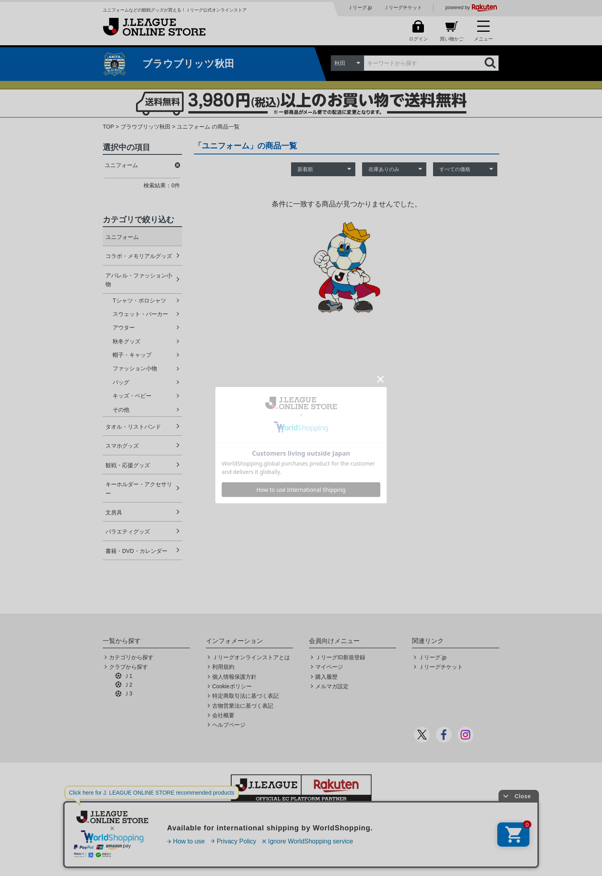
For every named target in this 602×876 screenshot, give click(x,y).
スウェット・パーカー (140, 314)
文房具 (113, 512)
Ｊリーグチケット (403, 7)
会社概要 (223, 715)
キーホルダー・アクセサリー (138, 488)
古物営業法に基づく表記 (242, 706)
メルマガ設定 (332, 686)
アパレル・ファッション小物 (138, 279)
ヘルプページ (228, 725)
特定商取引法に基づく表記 (245, 696)
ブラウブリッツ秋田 (146, 126)
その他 (121, 409)
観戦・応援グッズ (127, 465)
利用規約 (223, 667)
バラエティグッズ (127, 531)
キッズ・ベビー (132, 396)
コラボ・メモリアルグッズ (138, 256)
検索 (490, 63)
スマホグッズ (122, 446)
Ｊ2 (128, 685)
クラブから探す (128, 667)
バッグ (121, 382)
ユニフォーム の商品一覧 (208, 126)
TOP (108, 126)
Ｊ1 (128, 676)
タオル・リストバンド (133, 427)
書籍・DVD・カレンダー (136, 551)
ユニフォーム (122, 237)
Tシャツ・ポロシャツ (139, 300)
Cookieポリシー (232, 686)
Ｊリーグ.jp (360, 7)
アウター (124, 327)
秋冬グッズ (126, 341)
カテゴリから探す (131, 657)
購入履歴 (326, 677)
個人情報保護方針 (234, 677)
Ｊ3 (128, 693)
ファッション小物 (135, 368)
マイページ (329, 667)
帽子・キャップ (132, 355)
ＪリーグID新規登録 (340, 657)
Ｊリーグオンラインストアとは (251, 657)
